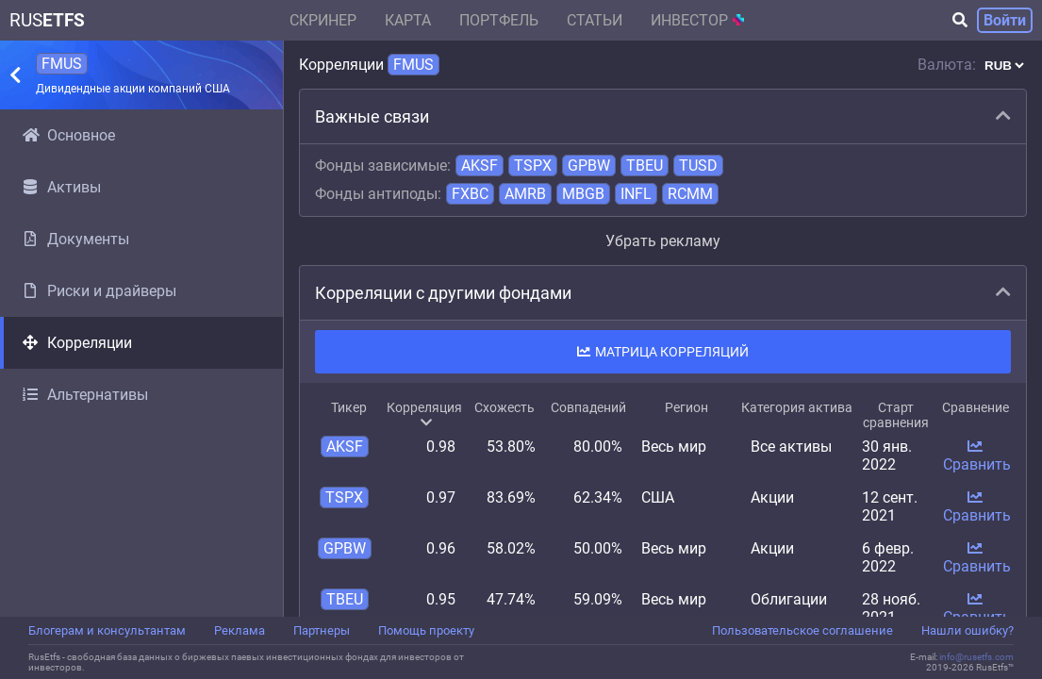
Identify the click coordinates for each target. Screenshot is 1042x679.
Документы (76, 239)
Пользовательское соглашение (802, 630)
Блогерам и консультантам (107, 630)
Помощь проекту (426, 630)
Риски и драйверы (99, 291)
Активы (62, 187)
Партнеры (321, 630)
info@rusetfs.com (976, 657)
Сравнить (977, 456)
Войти (1005, 20)
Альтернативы (85, 395)
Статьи (594, 20)
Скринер (322, 20)
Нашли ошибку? (967, 630)
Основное (69, 135)
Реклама (239, 630)
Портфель (498, 20)
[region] (141, 363)
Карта (408, 20)
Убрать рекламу (662, 241)
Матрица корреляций (663, 351)
